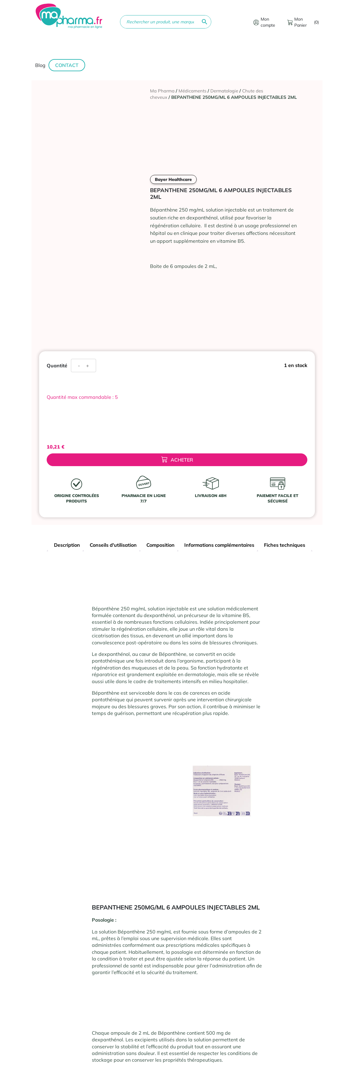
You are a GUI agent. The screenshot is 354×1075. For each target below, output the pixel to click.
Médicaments (192, 91)
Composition (160, 545)
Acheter (177, 459)
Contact (66, 65)
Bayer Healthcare (173, 179)
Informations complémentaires (219, 545)
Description (67, 545)
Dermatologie (224, 91)
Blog (40, 65)
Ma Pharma (162, 91)
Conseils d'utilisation (113, 545)
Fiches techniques (284, 545)
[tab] (67, 545)
